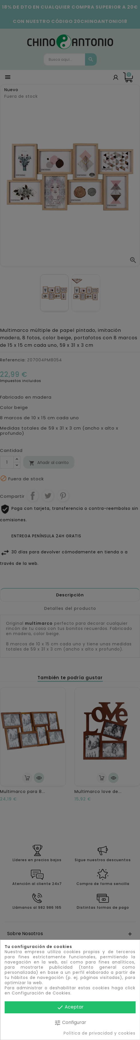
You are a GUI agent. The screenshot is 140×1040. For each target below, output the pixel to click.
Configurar (70, 1022)
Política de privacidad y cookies (99, 1033)
